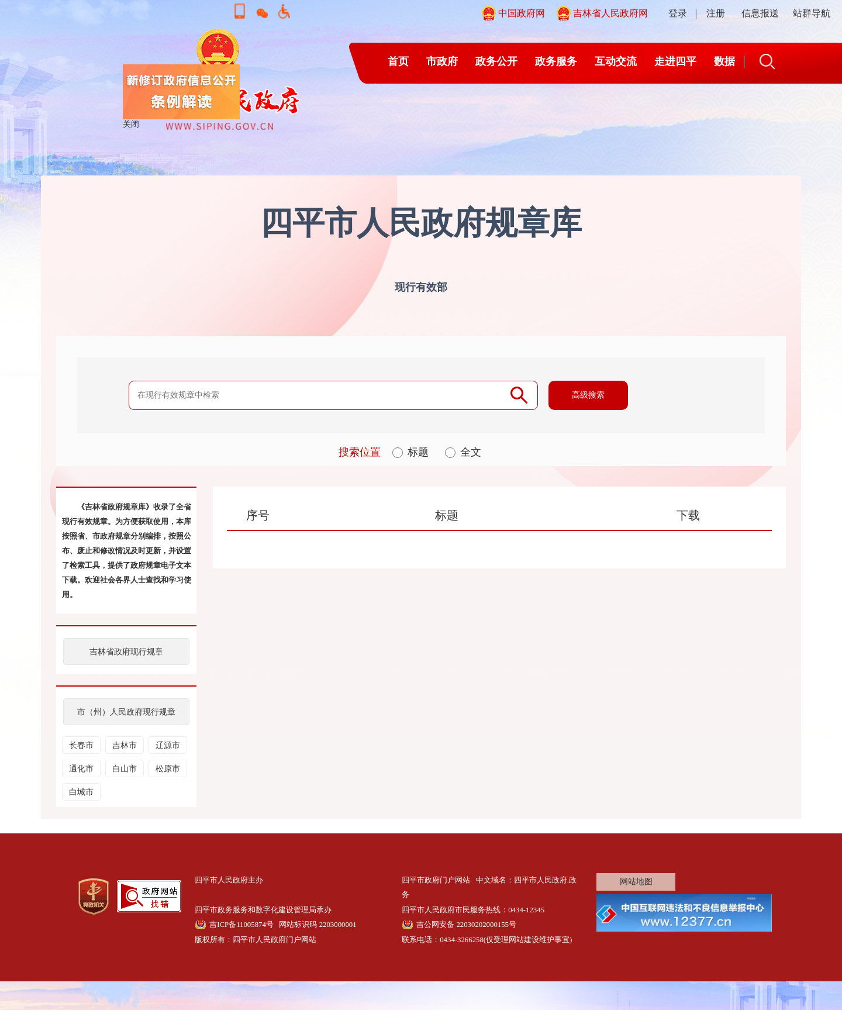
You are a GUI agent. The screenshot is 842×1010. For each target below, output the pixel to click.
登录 (677, 13)
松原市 (168, 768)
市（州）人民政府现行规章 (126, 712)
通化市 (81, 768)
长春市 (81, 745)
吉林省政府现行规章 (126, 651)
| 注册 (710, 13)
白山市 (124, 768)
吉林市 (124, 745)
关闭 (135, 128)
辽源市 (168, 745)
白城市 (81, 792)
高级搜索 (588, 395)
